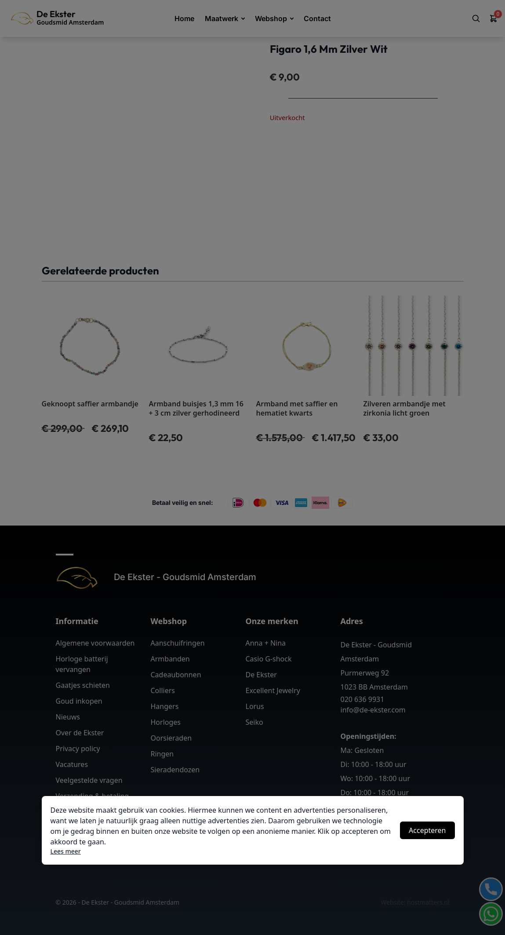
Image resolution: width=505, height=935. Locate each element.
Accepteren (427, 830)
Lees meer (66, 851)
